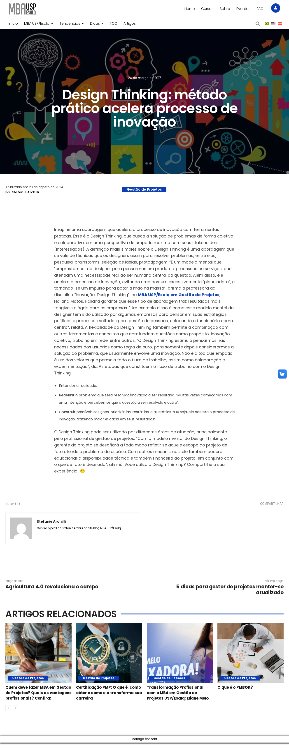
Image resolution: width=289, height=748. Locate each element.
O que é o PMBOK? (237, 687)
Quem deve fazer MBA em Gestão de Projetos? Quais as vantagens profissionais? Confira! (38, 695)
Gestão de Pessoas (171, 678)
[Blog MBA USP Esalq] (50, 8)
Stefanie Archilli (25, 192)
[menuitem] (266, 23)
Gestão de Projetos (144, 189)
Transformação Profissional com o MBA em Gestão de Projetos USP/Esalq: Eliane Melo (179, 695)
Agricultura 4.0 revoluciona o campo (51, 586)
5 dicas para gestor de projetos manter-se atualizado (230, 589)
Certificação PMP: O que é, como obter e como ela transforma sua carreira (106, 692)
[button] (257, 23)
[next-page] (15, 714)
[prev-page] (8, 714)
